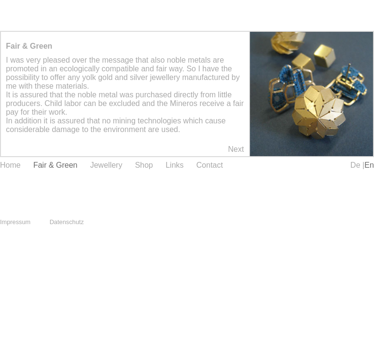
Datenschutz (67, 222)
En (369, 165)
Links (174, 165)
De (356, 165)
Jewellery (106, 165)
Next (236, 149)
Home (10, 165)
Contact (209, 165)
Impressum (15, 222)
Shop (144, 165)
